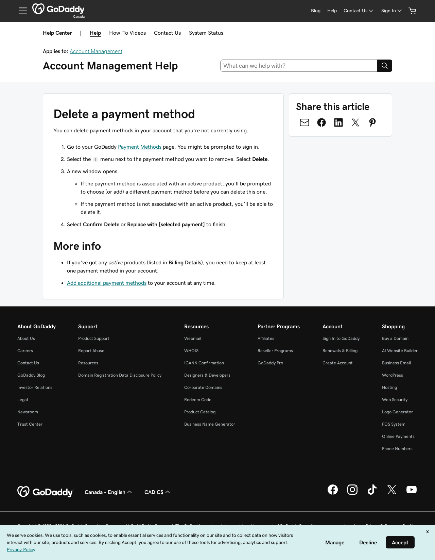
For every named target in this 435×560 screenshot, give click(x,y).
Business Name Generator (209, 424)
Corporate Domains (203, 387)
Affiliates (266, 338)
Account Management (96, 51)
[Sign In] (392, 10)
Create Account (338, 363)
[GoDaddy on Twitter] (392, 493)
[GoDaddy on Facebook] (333, 493)
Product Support (93, 338)
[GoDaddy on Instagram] (352, 493)
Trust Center (29, 424)
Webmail (192, 338)
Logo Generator (397, 412)
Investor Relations (34, 387)
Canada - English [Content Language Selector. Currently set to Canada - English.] (109, 492)
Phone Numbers (397, 448)
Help (95, 32)
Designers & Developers (207, 375)
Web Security (394, 399)
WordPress (392, 375)
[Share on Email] (304, 122)
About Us (26, 338)
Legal (22, 399)
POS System (393, 424)
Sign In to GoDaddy (341, 338)
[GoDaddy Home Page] (45, 492)
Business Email (396, 363)
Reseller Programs (275, 350)
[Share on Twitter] (355, 122)
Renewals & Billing (340, 350)
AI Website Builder (400, 350)
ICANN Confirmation (204, 363)
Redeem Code (197, 399)
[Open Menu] (20, 11)
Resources (88, 363)
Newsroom (27, 412)
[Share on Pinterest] (372, 122)
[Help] (332, 10)
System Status (206, 32)
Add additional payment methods (106, 282)
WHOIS (191, 350)
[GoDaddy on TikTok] (372, 493)
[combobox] (299, 66)
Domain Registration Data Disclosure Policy (119, 375)
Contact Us (167, 32)
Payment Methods (139, 146)
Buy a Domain (395, 338)
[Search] (384, 66)
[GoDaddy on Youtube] (411, 493)
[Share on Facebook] (321, 122)
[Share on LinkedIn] (338, 122)
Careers (25, 350)
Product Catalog (199, 412)
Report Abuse (91, 350)
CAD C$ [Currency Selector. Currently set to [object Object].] (158, 492)
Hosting (389, 387)
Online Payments (398, 436)
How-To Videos (127, 32)
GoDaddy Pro (270, 363)
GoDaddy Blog (31, 375)
